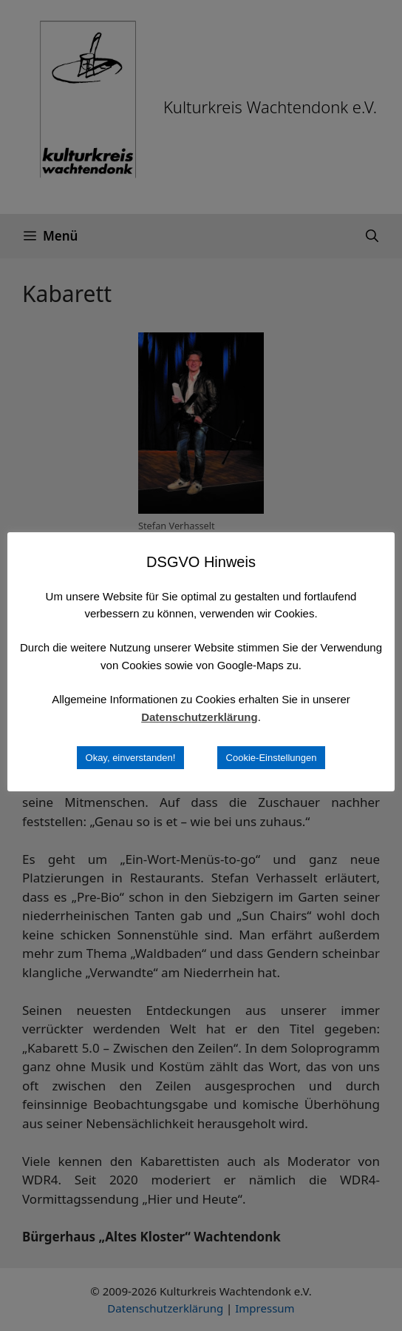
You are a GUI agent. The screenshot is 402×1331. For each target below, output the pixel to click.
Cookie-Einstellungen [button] (271, 757)
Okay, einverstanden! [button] (131, 757)
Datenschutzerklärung (199, 717)
